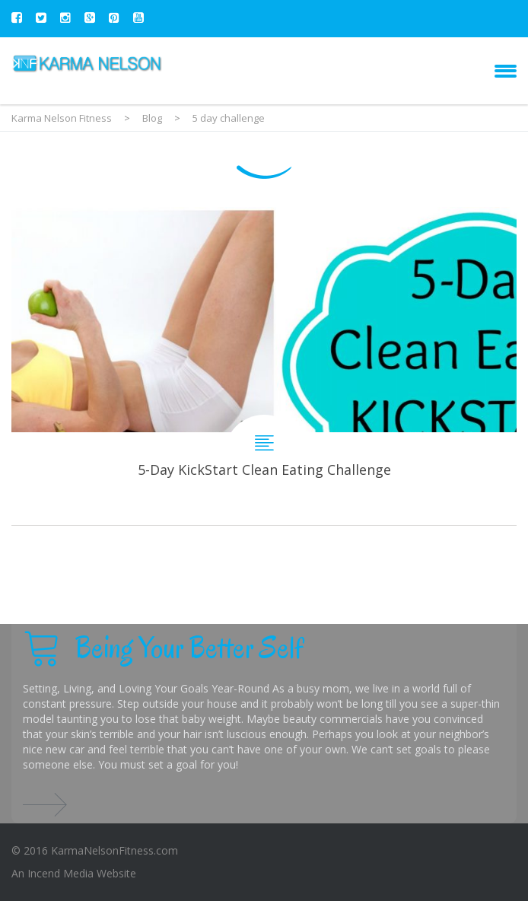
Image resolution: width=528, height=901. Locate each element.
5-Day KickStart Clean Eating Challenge (264, 366)
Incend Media (60, 873)
